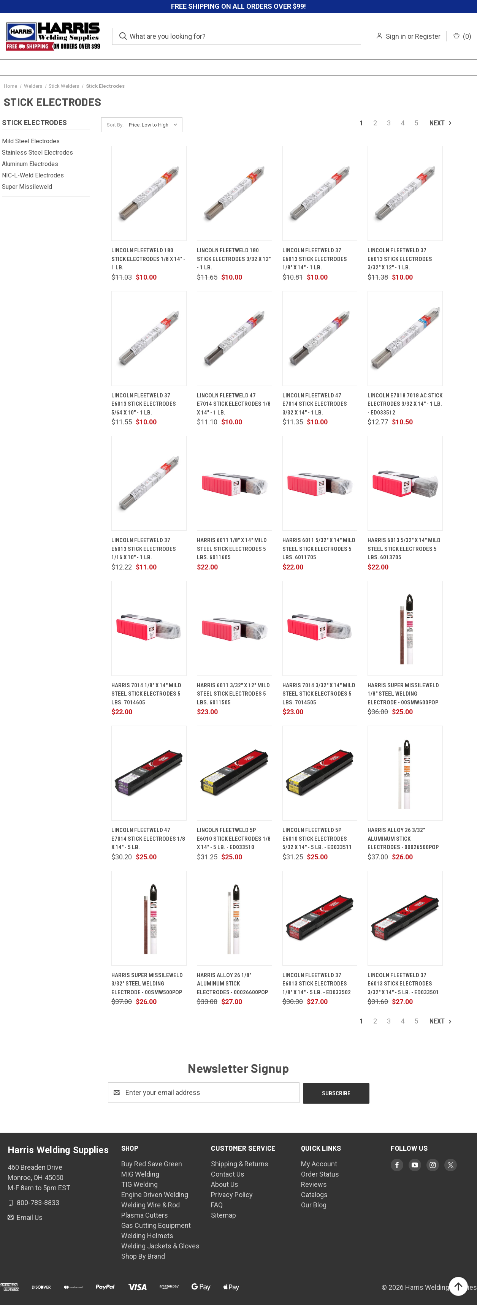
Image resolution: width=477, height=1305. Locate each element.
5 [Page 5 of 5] (416, 123)
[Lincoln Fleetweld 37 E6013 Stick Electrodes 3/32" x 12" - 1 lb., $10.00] (405, 193)
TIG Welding (139, 1184)
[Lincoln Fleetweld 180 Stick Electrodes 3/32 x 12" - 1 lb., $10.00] (234, 193)
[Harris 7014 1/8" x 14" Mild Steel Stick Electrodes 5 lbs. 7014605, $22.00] (149, 628)
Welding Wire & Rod (150, 1204)
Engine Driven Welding (154, 1194)
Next (441, 123)
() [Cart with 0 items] (462, 36)
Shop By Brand (143, 1255)
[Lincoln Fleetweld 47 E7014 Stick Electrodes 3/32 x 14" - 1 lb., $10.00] (320, 338)
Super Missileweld (27, 186)
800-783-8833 (37, 1201)
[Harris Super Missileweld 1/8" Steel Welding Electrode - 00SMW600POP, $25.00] (405, 628)
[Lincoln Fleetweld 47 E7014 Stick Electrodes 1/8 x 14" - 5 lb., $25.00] (149, 773)
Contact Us (227, 1173)
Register (428, 36)
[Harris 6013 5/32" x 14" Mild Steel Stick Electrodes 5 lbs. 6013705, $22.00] (405, 483)
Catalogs (314, 1194)
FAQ (217, 1204)
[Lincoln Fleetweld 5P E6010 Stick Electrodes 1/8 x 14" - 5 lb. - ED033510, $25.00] (234, 773)
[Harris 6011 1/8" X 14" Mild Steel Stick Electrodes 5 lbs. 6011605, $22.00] (234, 483)
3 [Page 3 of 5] (389, 123)
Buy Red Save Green (151, 1163)
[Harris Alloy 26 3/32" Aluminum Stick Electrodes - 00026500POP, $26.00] (405, 773)
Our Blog (313, 1204)
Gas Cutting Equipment (156, 1225)
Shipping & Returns (239, 1163)
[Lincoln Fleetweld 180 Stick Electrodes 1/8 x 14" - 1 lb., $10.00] (149, 193)
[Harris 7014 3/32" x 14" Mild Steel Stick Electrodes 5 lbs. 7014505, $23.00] (320, 628)
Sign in (396, 36)
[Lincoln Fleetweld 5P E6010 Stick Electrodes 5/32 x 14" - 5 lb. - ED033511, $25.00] (320, 773)
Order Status (320, 1173)
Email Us (29, 1216)
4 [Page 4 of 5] (402, 123)
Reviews (314, 1184)
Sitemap (223, 1214)
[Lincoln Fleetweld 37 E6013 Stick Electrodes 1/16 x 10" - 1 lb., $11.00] (149, 483)
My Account (319, 1163)
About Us (224, 1184)
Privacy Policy (232, 1194)
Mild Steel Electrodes (31, 141)
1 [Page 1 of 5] (361, 123)
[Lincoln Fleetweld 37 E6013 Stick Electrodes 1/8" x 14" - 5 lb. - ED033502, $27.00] (320, 918)
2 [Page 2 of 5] (375, 123)
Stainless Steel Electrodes (37, 152)
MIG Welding (140, 1173)
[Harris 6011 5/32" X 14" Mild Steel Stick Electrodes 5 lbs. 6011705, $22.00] (320, 483)
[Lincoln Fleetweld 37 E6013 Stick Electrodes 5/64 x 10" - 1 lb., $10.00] (149, 338)
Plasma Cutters (144, 1214)
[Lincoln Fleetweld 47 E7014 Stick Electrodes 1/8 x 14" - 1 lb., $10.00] (234, 338)
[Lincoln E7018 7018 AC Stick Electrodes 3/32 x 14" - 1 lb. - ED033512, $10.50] (405, 338)
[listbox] (155, 125)
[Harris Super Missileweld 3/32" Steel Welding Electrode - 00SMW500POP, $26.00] (149, 918)
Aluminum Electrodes (30, 164)
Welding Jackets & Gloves (160, 1245)
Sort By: (115, 125)
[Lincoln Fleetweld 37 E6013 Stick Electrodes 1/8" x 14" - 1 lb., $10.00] (320, 193)
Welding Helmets (147, 1235)
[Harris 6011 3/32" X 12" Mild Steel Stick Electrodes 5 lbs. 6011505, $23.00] (234, 628)
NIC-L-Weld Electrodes (33, 175)
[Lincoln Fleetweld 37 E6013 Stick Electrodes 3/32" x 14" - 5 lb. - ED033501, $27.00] (405, 918)
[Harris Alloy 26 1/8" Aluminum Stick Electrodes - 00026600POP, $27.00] (234, 918)
